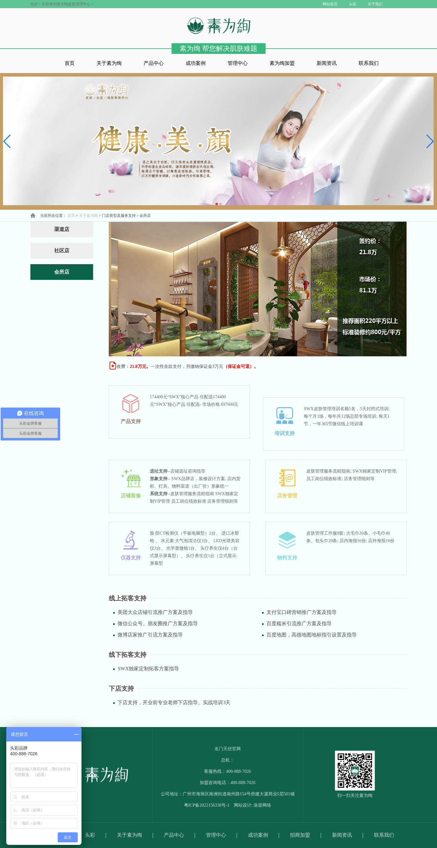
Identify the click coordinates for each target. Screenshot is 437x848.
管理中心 (238, 63)
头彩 (90, 835)
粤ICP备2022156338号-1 (206, 805)
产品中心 (154, 63)
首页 (70, 63)
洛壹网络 (262, 805)
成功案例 (196, 63)
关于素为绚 (109, 63)
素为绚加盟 (282, 63)
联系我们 (369, 63)
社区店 (61, 250)
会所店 (61, 272)
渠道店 (61, 229)
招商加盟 (300, 835)
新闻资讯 (327, 63)
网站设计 (242, 805)
